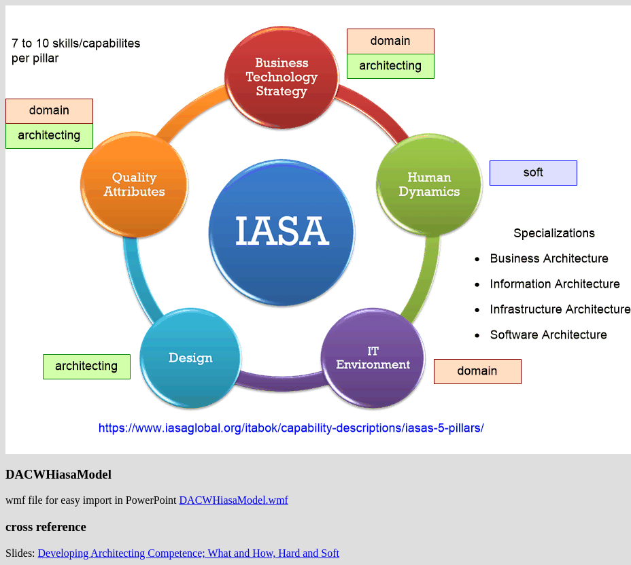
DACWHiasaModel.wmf (234, 500)
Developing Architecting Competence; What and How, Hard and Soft (188, 553)
